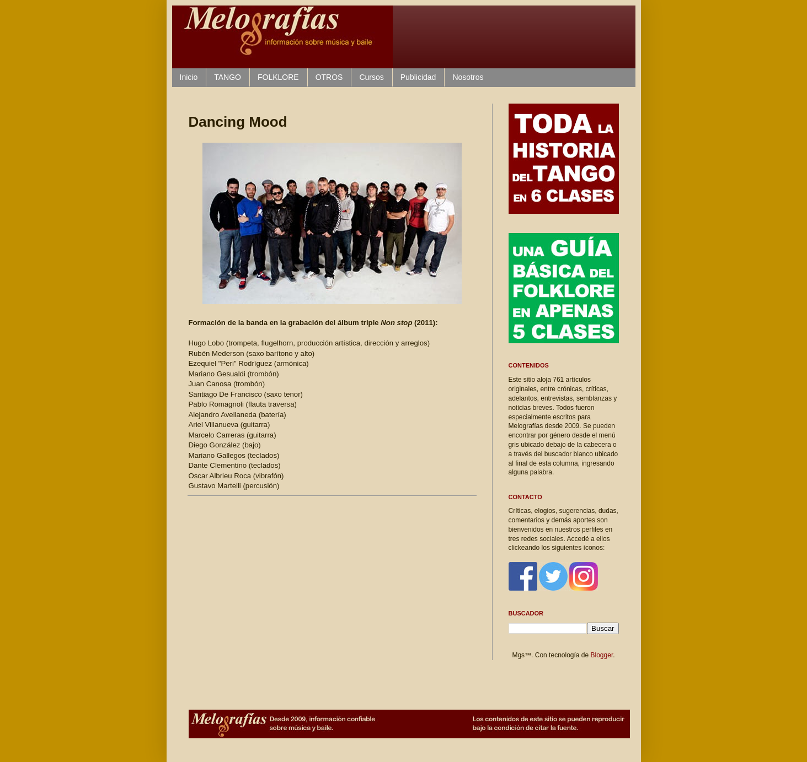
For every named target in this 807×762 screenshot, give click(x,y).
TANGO (227, 77)
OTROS (329, 77)
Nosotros (467, 77)
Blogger (602, 655)
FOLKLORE (278, 77)
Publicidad (418, 77)
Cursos (371, 77)
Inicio (189, 77)
